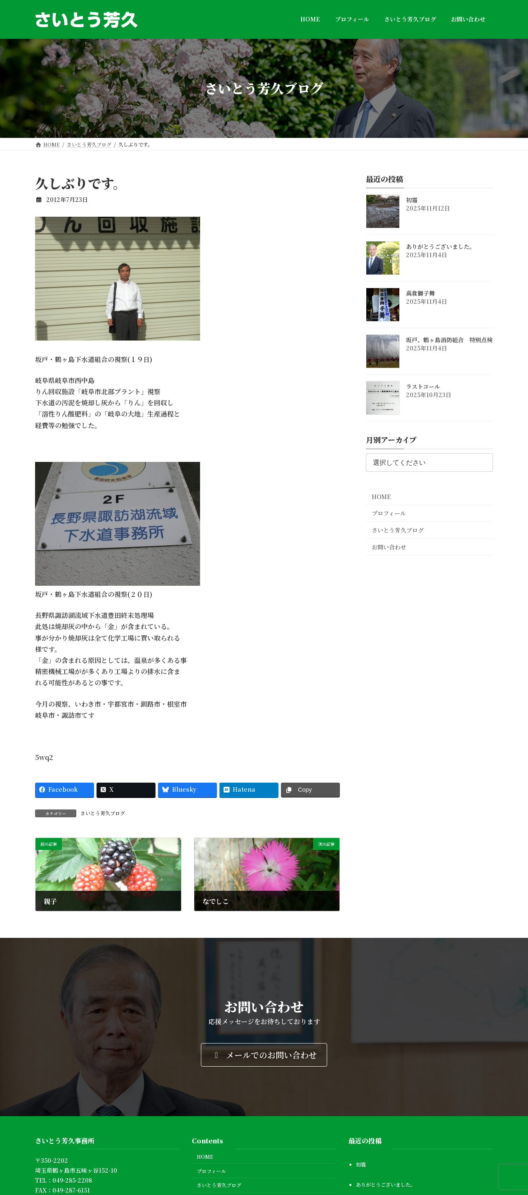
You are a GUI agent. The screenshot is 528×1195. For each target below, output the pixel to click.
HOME (381, 496)
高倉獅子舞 (420, 293)
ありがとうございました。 (440, 246)
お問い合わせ (389, 546)
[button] (264, 1055)
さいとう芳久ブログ (102, 812)
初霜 (411, 200)
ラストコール (423, 386)
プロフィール (389, 513)
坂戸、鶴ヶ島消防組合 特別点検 (449, 340)
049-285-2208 (72, 1180)
